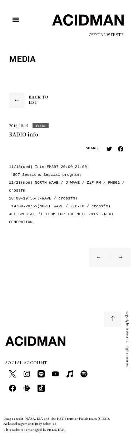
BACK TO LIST (38, 100)
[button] (15, 19)
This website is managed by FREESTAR (34, 429)
